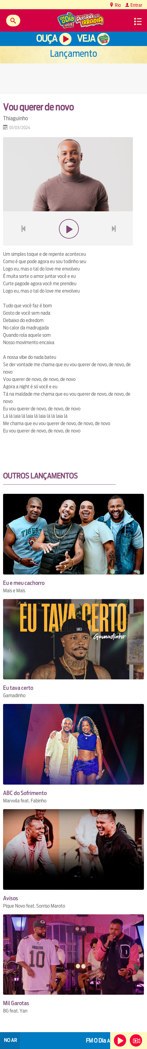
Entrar (136, 5)
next (114, 243)
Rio (117, 5)
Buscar (13, 20)
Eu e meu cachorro (23, 583)
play (68, 243)
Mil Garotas (16, 1003)
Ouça (46, 38)
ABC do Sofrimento (25, 793)
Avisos (10, 898)
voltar (21, 243)
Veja (86, 38)
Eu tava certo (18, 688)
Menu (138, 21)
